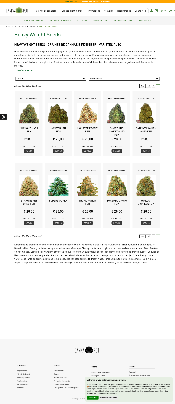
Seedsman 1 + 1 (71, 1)
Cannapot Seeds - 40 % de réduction (95, 1)
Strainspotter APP (60, 377)
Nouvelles (108, 10)
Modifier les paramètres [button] (108, 397)
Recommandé (124, 10)
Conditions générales (61, 384)
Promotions (94, 10)
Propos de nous (22, 370)
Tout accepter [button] (92, 397)
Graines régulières (123, 20)
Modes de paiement (23, 377)
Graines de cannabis (33, 20)
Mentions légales (22, 384)
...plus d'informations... (24, 70)
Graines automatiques (60, 20)
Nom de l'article (124, 79)
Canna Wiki (140, 10)
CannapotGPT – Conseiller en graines (66, 387)
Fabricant (51, 79)
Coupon (56, 374)
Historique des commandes (100, 372)
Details (28, 151)
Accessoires (145, 20)
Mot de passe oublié (98, 376)
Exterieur (82, 20)
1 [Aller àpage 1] (153, 86)
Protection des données (62, 381)
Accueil (10, 26)
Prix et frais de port (23, 374)
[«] (149, 86)
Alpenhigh (132, 372)
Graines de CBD (100, 20)
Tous (142, 86)
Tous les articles (22, 381)
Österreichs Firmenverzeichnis (139, 375)
